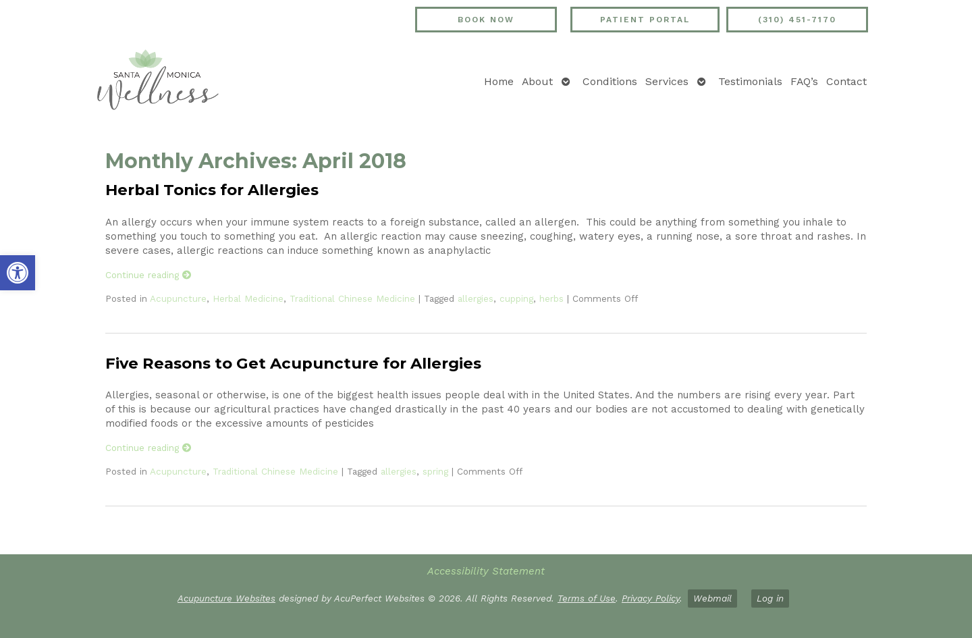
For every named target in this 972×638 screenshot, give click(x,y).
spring (435, 471)
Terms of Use (587, 598)
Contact (846, 81)
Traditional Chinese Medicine (352, 298)
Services (666, 81)
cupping (516, 298)
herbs (551, 298)
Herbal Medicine (248, 298)
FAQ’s (804, 81)
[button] (17, 272)
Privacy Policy (651, 598)
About (537, 81)
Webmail (712, 598)
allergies (475, 298)
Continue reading (148, 274)
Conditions (610, 81)
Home (499, 81)
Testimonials (750, 81)
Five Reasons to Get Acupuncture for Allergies (293, 363)
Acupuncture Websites (226, 598)
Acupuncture (178, 298)
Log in (770, 598)
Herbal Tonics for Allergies (212, 189)
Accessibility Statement (486, 571)
